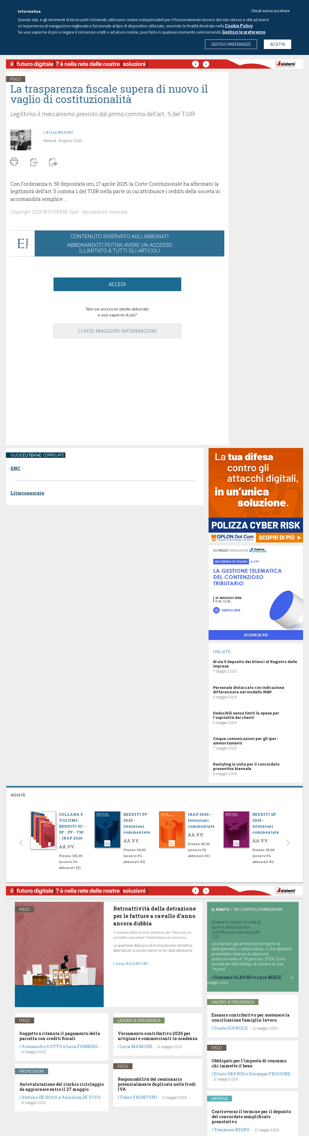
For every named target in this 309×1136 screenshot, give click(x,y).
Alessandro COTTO (42, 1046)
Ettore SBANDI (229, 1074)
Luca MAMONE (136, 1046)
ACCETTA (277, 44)
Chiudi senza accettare (270, 11)
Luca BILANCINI (132, 963)
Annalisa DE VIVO (81, 1097)
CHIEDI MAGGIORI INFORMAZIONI (117, 331)
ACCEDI (117, 284)
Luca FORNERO (82, 1046)
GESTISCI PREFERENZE (231, 44)
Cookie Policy (239, 25)
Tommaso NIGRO (232, 1129)
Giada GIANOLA (231, 1028)
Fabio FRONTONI (138, 1097)
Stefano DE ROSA (40, 1097)
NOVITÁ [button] (18, 795)
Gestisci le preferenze (243, 32)
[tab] (154, 794)
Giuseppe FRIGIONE (269, 1074)
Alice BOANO (59, 132)
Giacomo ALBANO (233, 977)
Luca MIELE (269, 977)
